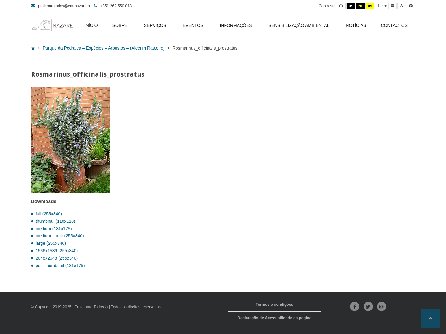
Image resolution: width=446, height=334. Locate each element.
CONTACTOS (394, 25)
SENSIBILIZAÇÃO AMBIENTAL (300, 25)
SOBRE (120, 25)
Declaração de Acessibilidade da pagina (275, 318)
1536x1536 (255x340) (57, 250)
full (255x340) (49, 213)
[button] (430, 318)
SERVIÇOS (156, 25)
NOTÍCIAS (356, 25)
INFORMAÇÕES (237, 25)
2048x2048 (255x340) (57, 258)
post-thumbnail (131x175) (60, 265)
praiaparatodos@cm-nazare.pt (61, 6)
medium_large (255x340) (60, 235)
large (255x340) (51, 243)
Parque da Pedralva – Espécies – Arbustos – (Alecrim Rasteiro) (104, 48)
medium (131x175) (54, 228)
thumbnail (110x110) (55, 221)
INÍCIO (91, 25)
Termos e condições (274, 304)
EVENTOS (194, 25)
